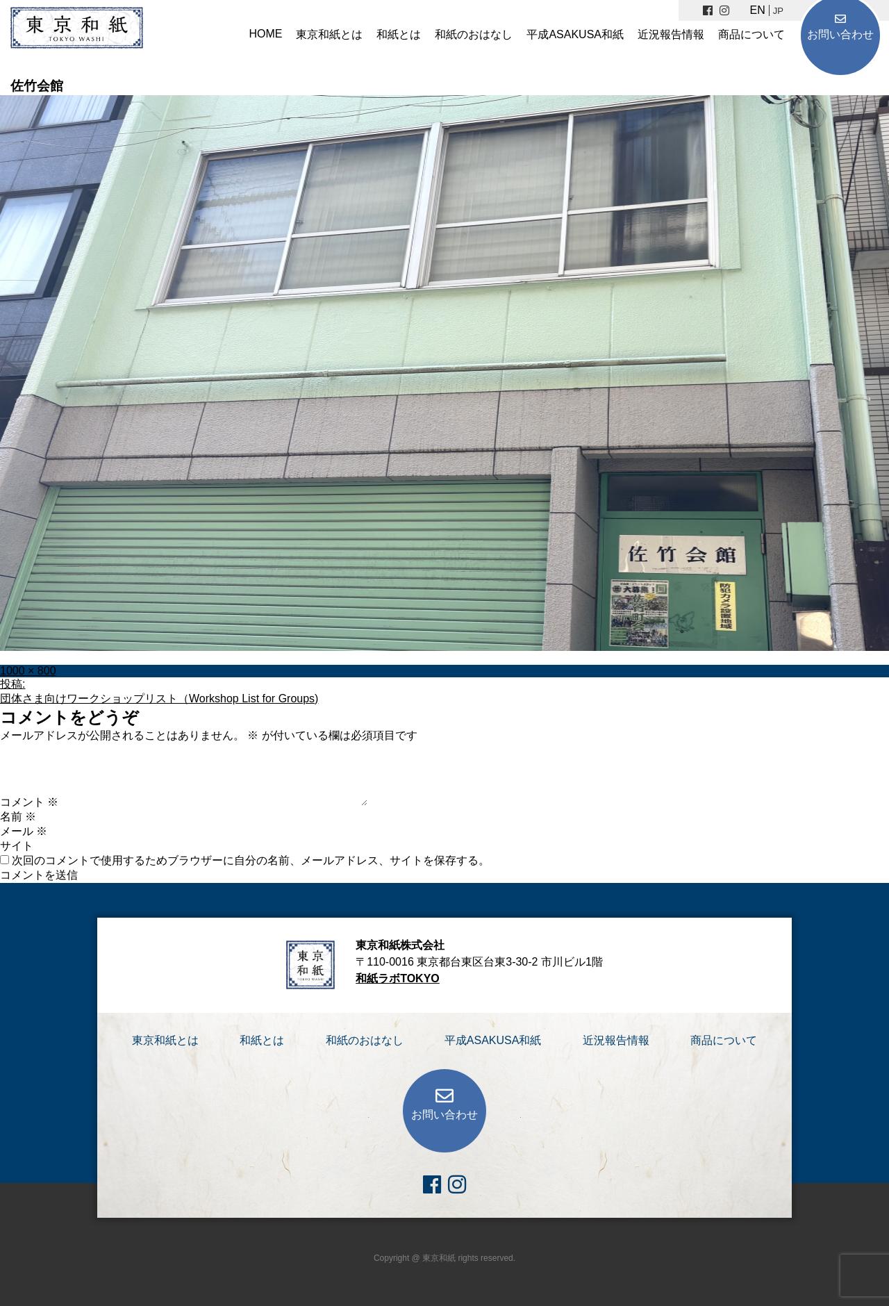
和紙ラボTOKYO (398, 978)
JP (778, 11)
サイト (16, 846)
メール (23, 831)
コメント (29, 802)
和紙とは (398, 34)
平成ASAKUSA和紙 (575, 34)
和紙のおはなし (474, 34)
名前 (18, 817)
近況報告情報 (671, 34)
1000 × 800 (28, 671)
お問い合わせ (840, 34)
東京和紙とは (329, 34)
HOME (265, 34)
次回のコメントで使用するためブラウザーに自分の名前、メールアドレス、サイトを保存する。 (251, 860)
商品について (751, 34)
